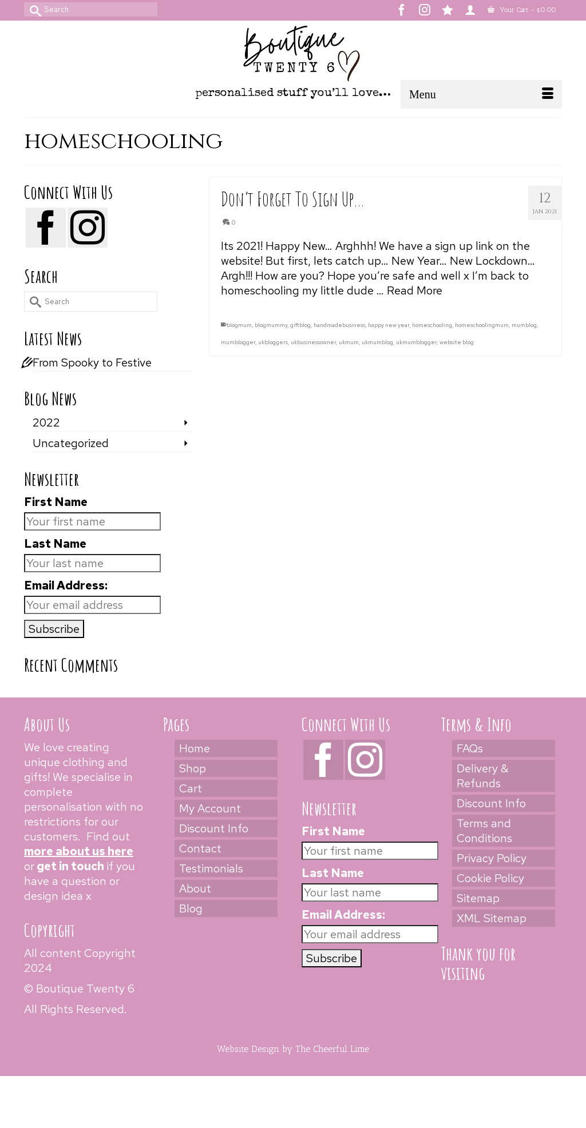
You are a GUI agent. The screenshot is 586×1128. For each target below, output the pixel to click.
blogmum (239, 325)
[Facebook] (46, 228)
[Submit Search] (32, 9)
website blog (457, 342)
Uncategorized (71, 443)
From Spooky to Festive (92, 362)
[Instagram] (88, 228)
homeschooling (432, 325)
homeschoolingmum (482, 325)
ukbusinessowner (313, 342)
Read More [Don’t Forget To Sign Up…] (414, 290)
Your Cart (522, 10)
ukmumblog (377, 342)
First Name (56, 502)
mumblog (524, 325)
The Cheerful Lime (332, 1048)
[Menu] (481, 94)
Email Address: (66, 585)
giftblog (300, 325)
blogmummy (271, 325)
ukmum (349, 342)
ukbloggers (273, 342)
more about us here (78, 851)
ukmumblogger (416, 342)
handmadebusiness (339, 325)
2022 (46, 422)
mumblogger (238, 342)
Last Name (55, 543)
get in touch (70, 866)
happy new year (388, 325)
